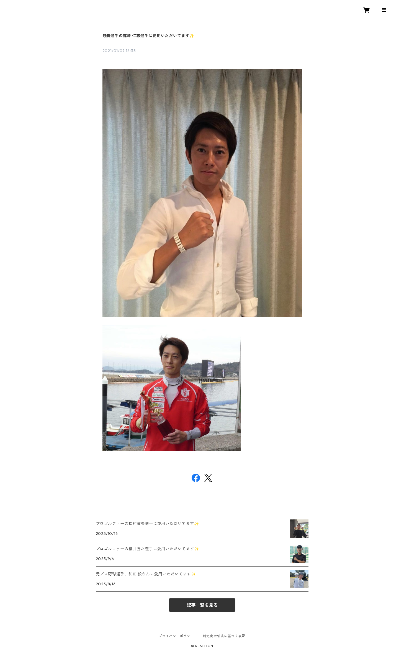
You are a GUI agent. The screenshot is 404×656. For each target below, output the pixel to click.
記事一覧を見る (202, 605)
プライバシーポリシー (176, 636)
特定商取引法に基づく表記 (224, 636)
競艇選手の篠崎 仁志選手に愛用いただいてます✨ (148, 35)
